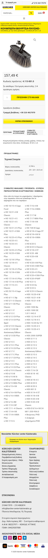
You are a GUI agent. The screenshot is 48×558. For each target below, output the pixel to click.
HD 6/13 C (10, 361)
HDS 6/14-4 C (32, 361)
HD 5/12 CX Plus (12, 316)
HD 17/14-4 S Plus (13, 278)
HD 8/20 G (31, 244)
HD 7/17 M (31, 215)
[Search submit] (31, 13)
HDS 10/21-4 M (33, 298)
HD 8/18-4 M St (33, 234)
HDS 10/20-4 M (33, 294)
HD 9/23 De (31, 285)
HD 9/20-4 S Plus (34, 272)
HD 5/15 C (10, 342)
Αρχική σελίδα (5, 23)
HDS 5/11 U (31, 339)
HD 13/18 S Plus (12, 260)
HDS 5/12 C (31, 342)
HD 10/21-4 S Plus (13, 228)
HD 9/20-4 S (31, 269)
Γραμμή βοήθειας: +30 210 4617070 (19, 112)
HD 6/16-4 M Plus (13, 392)
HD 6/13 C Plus (12, 364)
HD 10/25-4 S (11, 240)
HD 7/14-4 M (11, 411)
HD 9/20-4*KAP (33, 278)
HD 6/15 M (10, 373)
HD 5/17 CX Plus (12, 358)
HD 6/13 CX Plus (12, 367)
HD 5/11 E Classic (13, 301)
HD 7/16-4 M (32, 206)
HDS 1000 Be (32, 307)
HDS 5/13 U (31, 345)
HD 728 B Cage (33, 228)
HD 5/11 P (10, 310)
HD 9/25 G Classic (34, 291)
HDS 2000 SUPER (34, 335)
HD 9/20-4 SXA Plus (35, 275)
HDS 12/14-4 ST (33, 316)
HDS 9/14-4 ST (33, 392)
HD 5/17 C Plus (12, 354)
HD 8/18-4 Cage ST (35, 231)
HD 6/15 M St (11, 377)
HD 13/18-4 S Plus (13, 269)
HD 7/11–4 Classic (13, 408)
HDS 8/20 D (31, 383)
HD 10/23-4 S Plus (13, 237)
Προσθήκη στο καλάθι (28, 97)
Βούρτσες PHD (33, 415)
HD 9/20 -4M (32, 253)
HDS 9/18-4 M (32, 396)
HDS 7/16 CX (32, 370)
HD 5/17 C (10, 351)
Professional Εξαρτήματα (24, 23)
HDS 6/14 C (31, 358)
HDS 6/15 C (31, 364)
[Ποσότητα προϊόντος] (7, 98)
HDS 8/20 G (31, 386)
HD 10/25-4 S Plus (13, 250)
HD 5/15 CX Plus (12, 348)
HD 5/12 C (10, 313)
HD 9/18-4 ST (32, 250)
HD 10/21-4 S (11, 218)
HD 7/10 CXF (11, 405)
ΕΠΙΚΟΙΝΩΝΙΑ (8, 495)
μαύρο (31, 175)
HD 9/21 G (31, 282)
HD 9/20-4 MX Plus (34, 266)
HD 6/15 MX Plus (12, 380)
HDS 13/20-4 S (33, 326)
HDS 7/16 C (31, 367)
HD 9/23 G (31, 288)
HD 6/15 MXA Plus (13, 383)
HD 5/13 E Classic (13, 326)
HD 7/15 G (10, 421)
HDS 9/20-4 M (32, 399)
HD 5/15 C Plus (12, 345)
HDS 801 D (31, 389)
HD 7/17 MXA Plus (34, 218)
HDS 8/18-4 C (32, 380)
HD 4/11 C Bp (11, 298)
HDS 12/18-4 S (33, 320)
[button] (24, 18)
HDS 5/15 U (31, 354)
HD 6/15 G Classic (13, 370)
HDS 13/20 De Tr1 (34, 323)
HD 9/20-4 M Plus (34, 263)
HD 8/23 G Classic (34, 247)
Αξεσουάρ (13, 23)
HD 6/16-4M (10, 402)
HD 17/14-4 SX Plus (14, 282)
